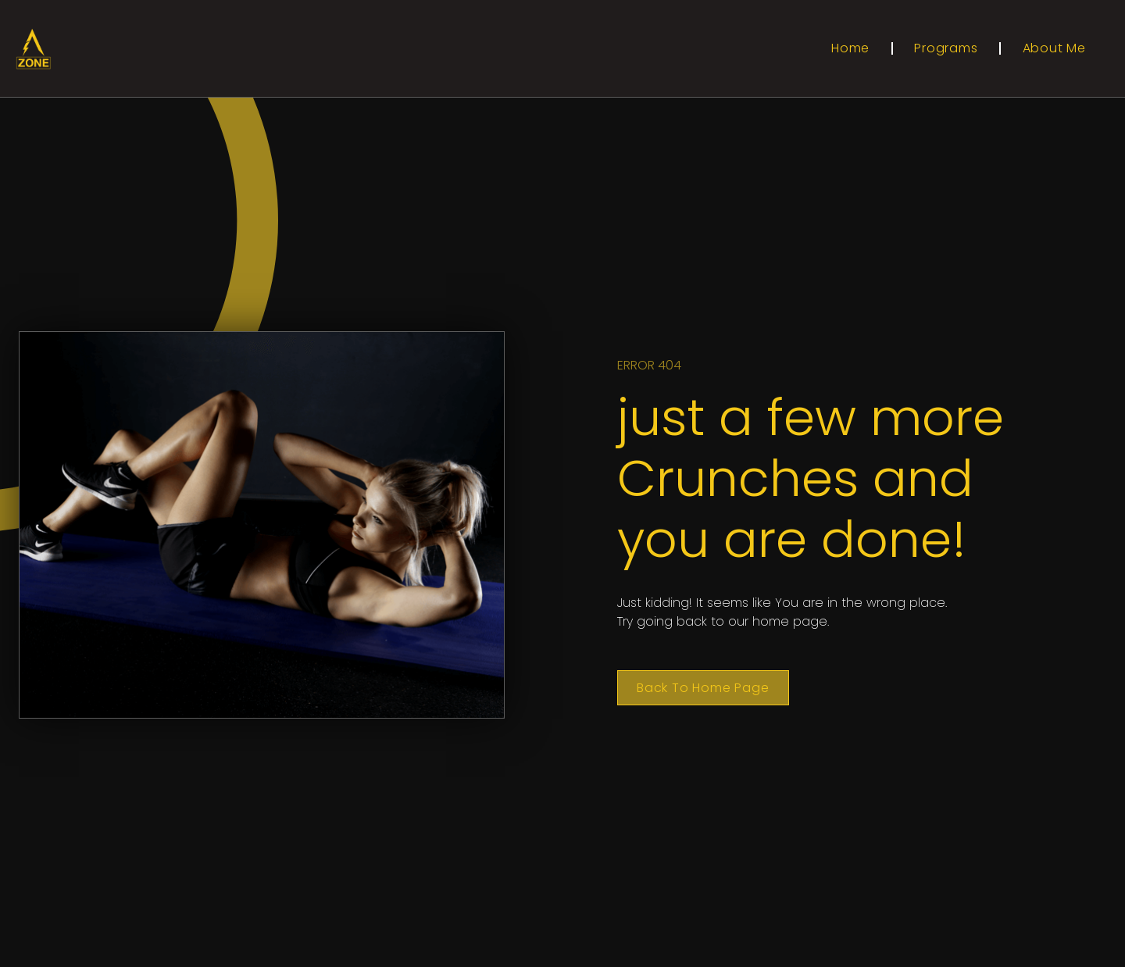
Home (850, 48)
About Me (1054, 48)
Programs (945, 48)
